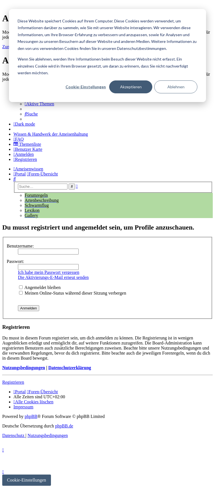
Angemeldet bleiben (39, 287)
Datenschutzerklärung (69, 367)
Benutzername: (20, 246)
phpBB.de (64, 426)
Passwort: (15, 261)
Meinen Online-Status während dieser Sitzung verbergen (72, 293)
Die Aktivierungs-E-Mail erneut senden (53, 277)
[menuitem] (39, 103)
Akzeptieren (131, 86)
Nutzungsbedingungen (23, 367)
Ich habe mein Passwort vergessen (48, 272)
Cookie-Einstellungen (86, 86)
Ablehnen (175, 86)
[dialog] (107, 55)
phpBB (31, 416)
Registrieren (13, 382)
